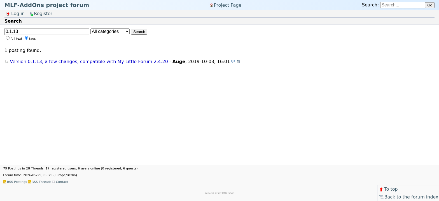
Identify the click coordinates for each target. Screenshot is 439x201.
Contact (62, 182)
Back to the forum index (408, 197)
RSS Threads (41, 182)
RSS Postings (17, 182)
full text (16, 38)
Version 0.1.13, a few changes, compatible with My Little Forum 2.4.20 (89, 61)
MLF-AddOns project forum (46, 5)
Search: (370, 5)
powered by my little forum (219, 193)
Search (139, 32)
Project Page (228, 5)
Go (429, 5)
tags (32, 38)
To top (388, 189)
